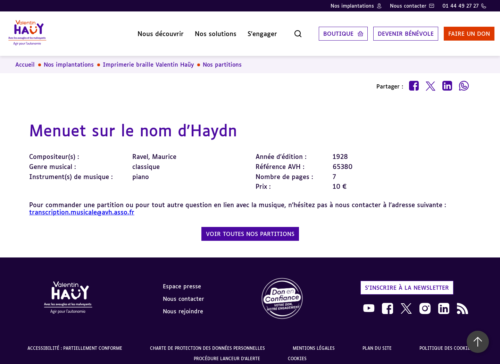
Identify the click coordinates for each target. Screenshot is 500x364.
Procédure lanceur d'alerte (227, 353)
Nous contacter (408, 6)
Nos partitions (222, 59)
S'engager (254, 31)
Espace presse (182, 280)
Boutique (330, 30)
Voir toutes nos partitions (250, 228)
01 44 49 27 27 (460, 6)
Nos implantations (352, 6)
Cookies (297, 353)
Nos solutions (207, 31)
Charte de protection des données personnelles (207, 342)
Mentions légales (314, 342)
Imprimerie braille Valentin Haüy (148, 59)
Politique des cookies (446, 342)
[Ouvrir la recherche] (290, 31)
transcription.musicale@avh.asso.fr (81, 206)
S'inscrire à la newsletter (407, 282)
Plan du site (377, 342)
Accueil (25, 59)
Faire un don (461, 30)
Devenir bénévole (397, 30)
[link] (282, 293)
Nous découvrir (152, 31)
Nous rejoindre (183, 305)
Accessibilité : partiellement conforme (74, 342)
